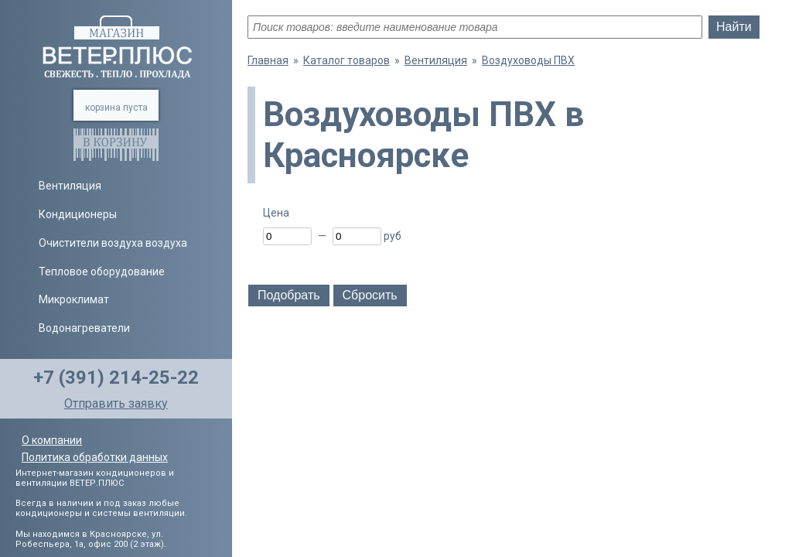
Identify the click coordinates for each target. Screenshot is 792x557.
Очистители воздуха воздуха (113, 243)
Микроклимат (74, 299)
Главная (268, 60)
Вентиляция (70, 185)
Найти (734, 26)
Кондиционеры (78, 214)
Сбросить (370, 295)
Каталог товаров (346, 60)
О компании (52, 440)
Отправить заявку (116, 403)
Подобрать (289, 295)
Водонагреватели (84, 328)
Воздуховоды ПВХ (528, 60)
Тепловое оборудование (102, 271)
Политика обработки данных (95, 457)
